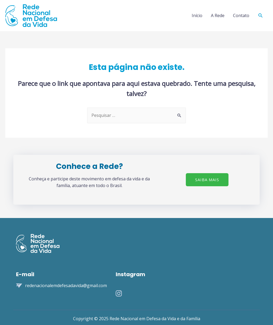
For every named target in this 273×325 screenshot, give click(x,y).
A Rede (217, 15)
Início (197, 15)
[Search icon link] (260, 15)
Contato (241, 15)
